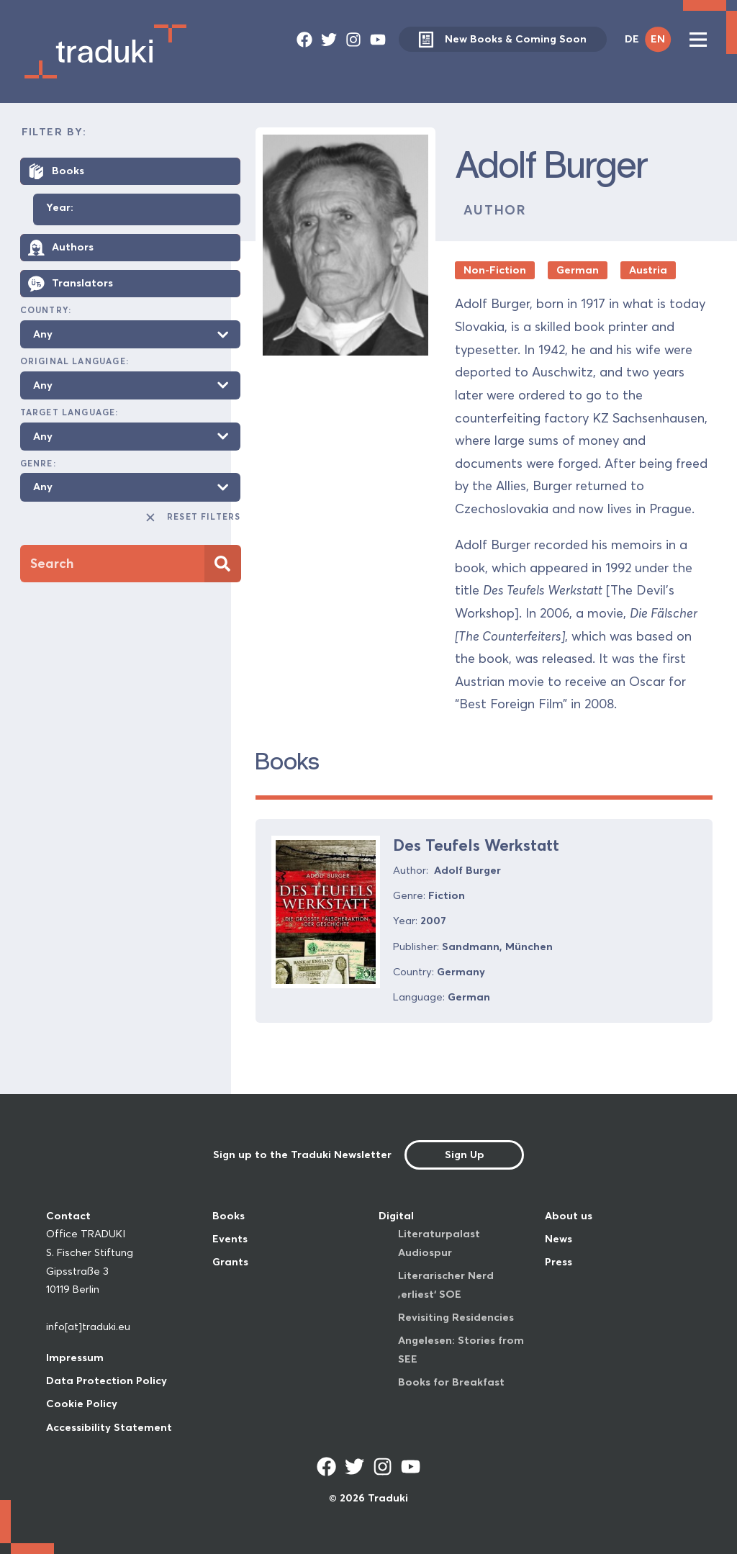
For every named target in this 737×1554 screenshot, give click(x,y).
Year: (59, 208)
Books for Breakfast (451, 1381)
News (558, 1238)
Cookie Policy (81, 1403)
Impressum (75, 1357)
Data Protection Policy (106, 1380)
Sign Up (464, 1154)
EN (658, 38)
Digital (396, 1215)
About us (568, 1215)
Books (228, 1215)
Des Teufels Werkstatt (476, 845)
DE (632, 38)
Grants (230, 1261)
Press (558, 1261)
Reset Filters (192, 517)
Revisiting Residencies (456, 1317)
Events (230, 1238)
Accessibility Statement (109, 1427)
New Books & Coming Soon (502, 39)
